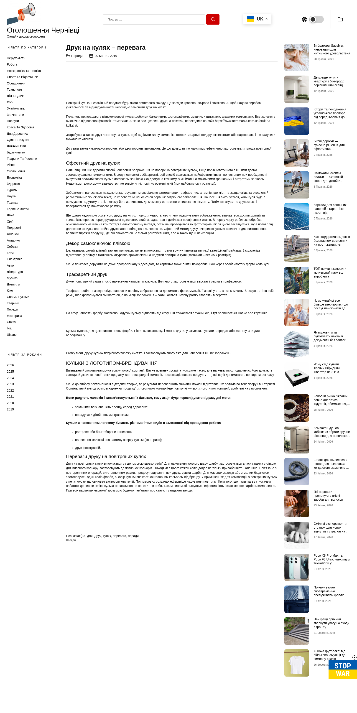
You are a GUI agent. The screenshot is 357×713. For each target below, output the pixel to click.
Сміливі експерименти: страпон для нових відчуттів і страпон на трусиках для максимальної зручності (331, 531)
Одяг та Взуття (18, 140)
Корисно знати (18, 209)
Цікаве (12, 334)
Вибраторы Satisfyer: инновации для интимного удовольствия (332, 49)
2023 (10, 384)
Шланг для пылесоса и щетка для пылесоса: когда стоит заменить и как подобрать (331, 465)
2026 (10, 365)
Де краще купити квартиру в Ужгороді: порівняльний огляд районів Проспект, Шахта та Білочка (329, 85)
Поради (12, 309)
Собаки (12, 246)
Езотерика (14, 316)
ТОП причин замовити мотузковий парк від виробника (330, 272)
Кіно (10, 290)
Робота (12, 64)
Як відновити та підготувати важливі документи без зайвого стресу (330, 338)
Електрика (14, 259)
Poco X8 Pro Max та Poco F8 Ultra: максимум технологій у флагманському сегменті (331, 563)
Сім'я (10, 221)
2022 (10, 390)
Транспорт (14, 89)
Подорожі (14, 227)
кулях (107, 536)
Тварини (13, 303)
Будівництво (16, 152)
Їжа (9, 328)
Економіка (14, 177)
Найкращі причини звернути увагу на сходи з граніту (331, 623)
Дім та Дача (16, 96)
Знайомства (16, 108)
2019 (10, 409)
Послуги (13, 121)
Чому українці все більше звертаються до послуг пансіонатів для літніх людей (331, 306)
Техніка (12, 202)
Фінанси (13, 234)
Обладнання (16, 83)
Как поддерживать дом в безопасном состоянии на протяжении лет (332, 240)
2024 (10, 378)
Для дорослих (17, 133)
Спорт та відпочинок (22, 77)
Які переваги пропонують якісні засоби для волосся (328, 495)
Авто (10, 265)
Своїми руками (18, 297)
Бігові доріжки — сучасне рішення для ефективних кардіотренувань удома (331, 146)
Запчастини (15, 115)
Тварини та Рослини (22, 158)
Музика (12, 278)
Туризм (12, 190)
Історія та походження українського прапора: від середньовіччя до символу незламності (330, 114)
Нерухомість (16, 58)
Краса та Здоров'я (20, 127)
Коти (10, 253)
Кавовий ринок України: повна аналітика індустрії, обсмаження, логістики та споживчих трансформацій (331, 403)
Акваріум (13, 240)
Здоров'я (13, 184)
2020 (10, 403)
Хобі (10, 102)
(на (83, 536)
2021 (10, 396)
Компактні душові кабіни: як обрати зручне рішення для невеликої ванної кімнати (332, 433)
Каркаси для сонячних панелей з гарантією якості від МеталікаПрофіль (330, 210)
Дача (10, 215)
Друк (97, 536)
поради (133, 536)
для (89, 536)
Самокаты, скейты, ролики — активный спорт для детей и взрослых (328, 178)
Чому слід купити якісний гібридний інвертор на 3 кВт (326, 368)
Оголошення (16, 171)
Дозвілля (13, 284)
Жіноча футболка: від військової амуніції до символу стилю (329, 655)
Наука (11, 196)
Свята (11, 322)
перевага (119, 536)
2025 (10, 371)
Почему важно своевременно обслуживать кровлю (329, 591)
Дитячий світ (16, 146)
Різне (11, 165)
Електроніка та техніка (24, 71)
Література (15, 272)
